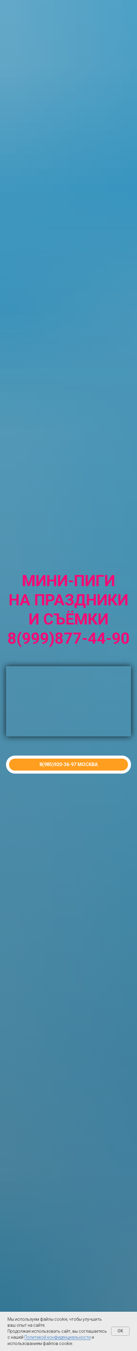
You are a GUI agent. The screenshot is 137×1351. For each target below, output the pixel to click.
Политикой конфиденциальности (57, 1337)
